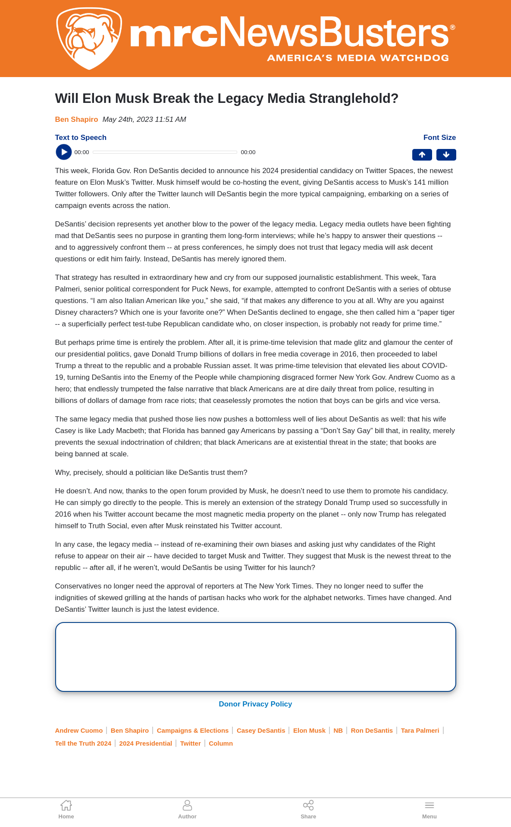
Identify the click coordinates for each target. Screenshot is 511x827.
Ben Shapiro (76, 119)
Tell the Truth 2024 (83, 743)
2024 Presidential (145, 743)
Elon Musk (309, 730)
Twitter (190, 743)
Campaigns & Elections (193, 730)
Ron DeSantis (372, 730)
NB (338, 730)
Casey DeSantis (261, 730)
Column (221, 743)
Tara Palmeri (420, 730)
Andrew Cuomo (79, 730)
